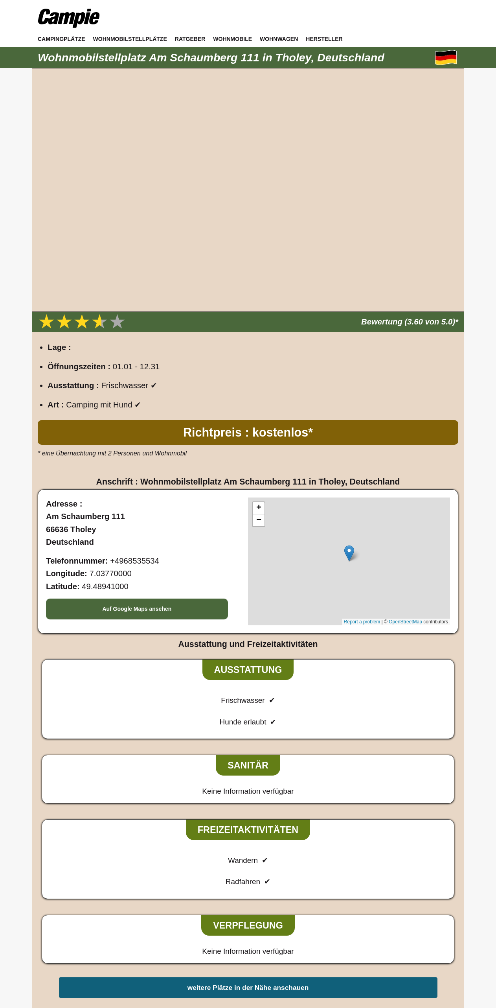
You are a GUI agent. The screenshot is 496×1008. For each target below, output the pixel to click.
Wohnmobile (232, 39)
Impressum (206, 924)
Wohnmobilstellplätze (130, 39)
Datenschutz (250, 924)
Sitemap (288, 924)
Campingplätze (61, 39)
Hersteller (324, 39)
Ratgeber (190, 39)
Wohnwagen (279, 39)
